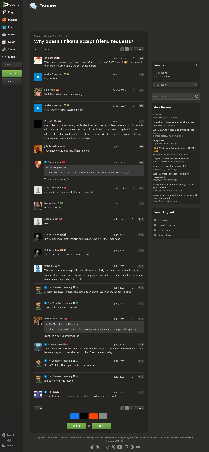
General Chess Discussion (56, 36)
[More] (11, 57)
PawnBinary (159, 169)
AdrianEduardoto (53, 74)
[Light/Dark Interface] (11, 440)
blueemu (49, 266)
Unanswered (163, 76)
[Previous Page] (122, 49)
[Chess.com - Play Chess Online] (11, 5)
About (64, 437)
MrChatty (158, 125)
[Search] (12, 64)
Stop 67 (157, 114)
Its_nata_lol (50, 58)
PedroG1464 (51, 121)
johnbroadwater (53, 146)
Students (73, 437)
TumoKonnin (55, 162)
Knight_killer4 (52, 234)
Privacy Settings (138, 437)
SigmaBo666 (159, 143)
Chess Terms (53, 437)
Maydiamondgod (53, 187)
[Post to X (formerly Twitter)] (84, 416)
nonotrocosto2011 (162, 161)
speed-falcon (51, 219)
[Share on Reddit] (93, 416)
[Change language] (11, 435)
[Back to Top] (38, 408)
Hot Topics (161, 72)
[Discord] (138, 447)
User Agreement (106, 437)
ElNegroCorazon (161, 190)
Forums (37, 36)
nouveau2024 (55, 344)
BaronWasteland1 (54, 318)
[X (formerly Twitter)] (113, 447)
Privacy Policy (122, 437)
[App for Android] (98, 447)
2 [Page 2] (131, 49)
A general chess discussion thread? (171, 158)
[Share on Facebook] (74, 416)
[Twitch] (126, 447)
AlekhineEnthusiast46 (164, 153)
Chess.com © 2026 (114, 441)
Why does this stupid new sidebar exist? (173, 122)
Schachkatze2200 (162, 135)
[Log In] (12, 81)
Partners (174, 437)
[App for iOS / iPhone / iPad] (92, 447)
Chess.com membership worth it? (170, 166)
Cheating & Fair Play (158, 437)
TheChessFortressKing (60, 287)
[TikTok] (108, 447)
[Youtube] (119, 447)
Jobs (82, 437)
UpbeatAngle (160, 117)
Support (41, 437)
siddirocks (50, 89)
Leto (50, 392)
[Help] (11, 445)
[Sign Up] (12, 73)
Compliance (185, 437)
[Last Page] (141, 49)
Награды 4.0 (159, 140)
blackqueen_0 (51, 203)
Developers (91, 437)
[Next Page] (136, 49)
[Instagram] (132, 447)
